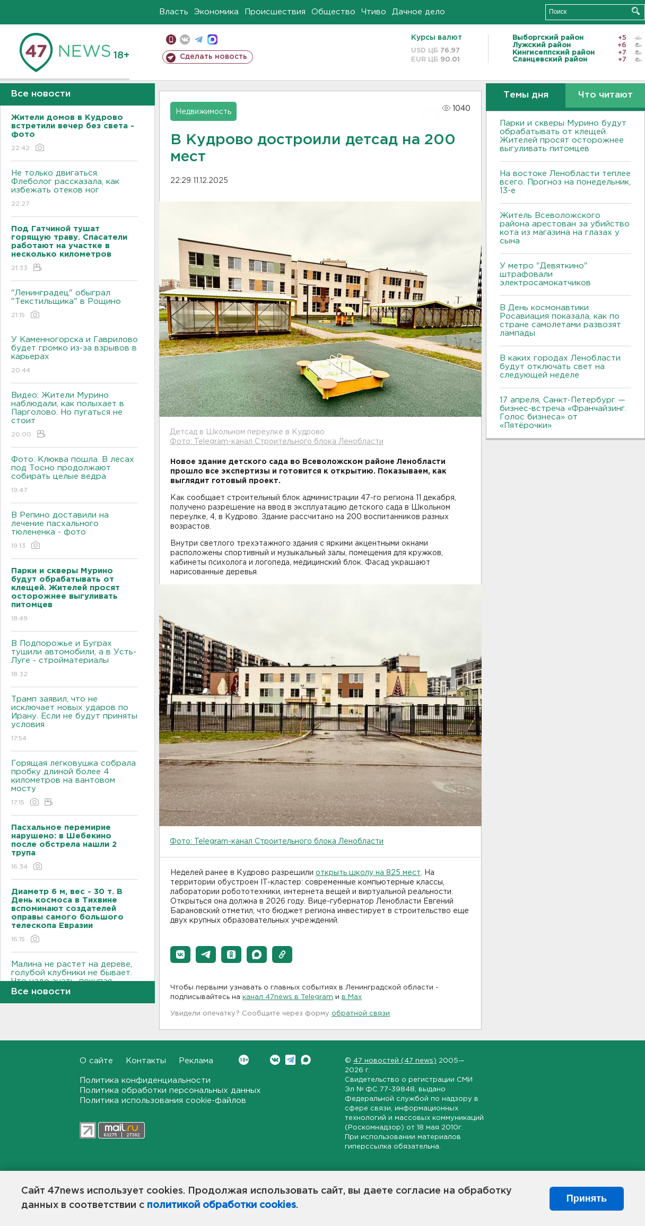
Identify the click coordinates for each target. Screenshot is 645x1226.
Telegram (290, 1060)
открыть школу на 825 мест (368, 873)
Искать (636, 11)
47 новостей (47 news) (395, 1061)
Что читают (605, 95)
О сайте (96, 1060)
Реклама (196, 1060)
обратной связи (361, 1014)
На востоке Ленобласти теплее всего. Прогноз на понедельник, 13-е (565, 182)
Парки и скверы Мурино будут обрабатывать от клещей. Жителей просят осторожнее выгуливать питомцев (563, 136)
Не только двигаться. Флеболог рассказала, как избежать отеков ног (74, 189)
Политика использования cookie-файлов (163, 1100)
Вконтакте (244, 1060)
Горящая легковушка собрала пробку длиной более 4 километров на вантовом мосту (74, 783)
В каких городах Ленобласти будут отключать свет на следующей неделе (560, 367)
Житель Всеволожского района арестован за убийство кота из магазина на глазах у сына (565, 228)
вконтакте (185, 39)
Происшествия (275, 11)
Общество (333, 11)
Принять (586, 1198)
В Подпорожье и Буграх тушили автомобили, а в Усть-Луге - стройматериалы (74, 659)
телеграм (199, 39)
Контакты (146, 1060)
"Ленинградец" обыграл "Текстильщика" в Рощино (74, 305)
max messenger (212, 39)
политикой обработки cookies (221, 1205)
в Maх (352, 997)
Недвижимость (203, 112)
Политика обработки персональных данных (170, 1090)
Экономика (216, 11)
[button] (180, 954)
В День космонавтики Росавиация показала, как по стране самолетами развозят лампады (560, 320)
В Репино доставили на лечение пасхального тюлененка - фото (74, 531)
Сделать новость (213, 57)
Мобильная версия (171, 39)
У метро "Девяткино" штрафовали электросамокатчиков (545, 274)
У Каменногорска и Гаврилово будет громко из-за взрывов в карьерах (74, 355)
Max (306, 1060)
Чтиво (373, 11)
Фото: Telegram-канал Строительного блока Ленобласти (276, 442)
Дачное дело (418, 11)
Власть (173, 11)
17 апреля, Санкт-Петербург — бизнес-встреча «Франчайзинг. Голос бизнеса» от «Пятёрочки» (563, 413)
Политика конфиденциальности (145, 1080)
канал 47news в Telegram (287, 997)
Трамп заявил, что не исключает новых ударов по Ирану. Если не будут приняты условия (74, 719)
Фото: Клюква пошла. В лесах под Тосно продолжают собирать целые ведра (74, 475)
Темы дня (525, 95)
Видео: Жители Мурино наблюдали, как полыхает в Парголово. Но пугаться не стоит (74, 415)
